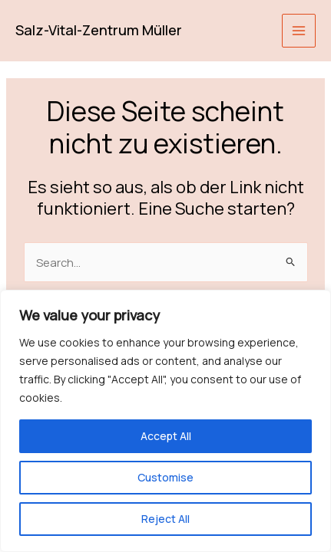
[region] (165, 421)
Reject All (165, 518)
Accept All (166, 436)
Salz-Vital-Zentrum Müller (98, 30)
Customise (165, 477)
